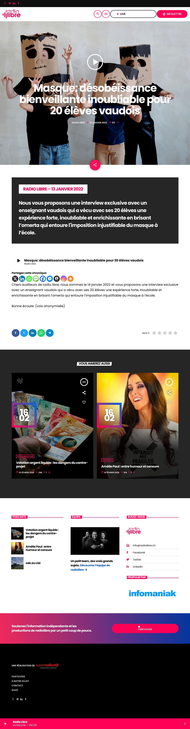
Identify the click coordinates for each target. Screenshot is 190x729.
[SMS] (36, 279)
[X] (15, 279)
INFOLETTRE (172, 14)
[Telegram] (9, 3)
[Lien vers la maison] (11, 14)
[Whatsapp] (29, 279)
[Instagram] (63, 279)
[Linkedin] (22, 279)
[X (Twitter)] (5, 3)
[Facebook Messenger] (50, 279)
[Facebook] (18, 3)
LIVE (133, 14)
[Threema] (57, 279)
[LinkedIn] (14, 3)
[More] (70, 279)
